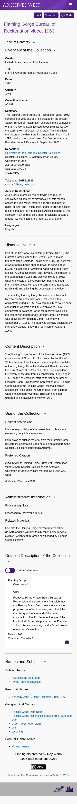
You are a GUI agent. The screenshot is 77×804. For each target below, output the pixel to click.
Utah (14, 727)
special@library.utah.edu (19, 184)
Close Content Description (43, 346)
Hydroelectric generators (26, 677)
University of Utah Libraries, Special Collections (32, 153)
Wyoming (17, 731)
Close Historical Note (34, 245)
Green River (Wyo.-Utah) (26, 723)
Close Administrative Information (54, 497)
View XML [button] (51, 15)
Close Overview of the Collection (54, 50)
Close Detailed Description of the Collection (8, 562)
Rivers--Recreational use (26, 681)
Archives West (21, 5)
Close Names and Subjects (45, 662)
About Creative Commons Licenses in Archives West (38, 775)
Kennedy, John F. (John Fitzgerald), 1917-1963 (39, 697)
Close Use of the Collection (45, 414)
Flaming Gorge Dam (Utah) (27, 711)
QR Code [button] (66, 15)
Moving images (20, 746)
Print (38, 15)
